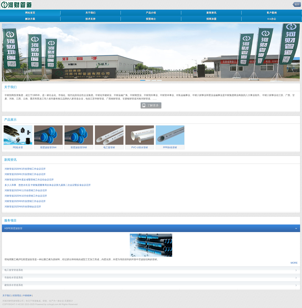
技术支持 (91, 19)
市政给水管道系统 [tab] (151, 277)
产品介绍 (151, 12)
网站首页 (30, 12)
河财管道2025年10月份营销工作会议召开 (26, 195)
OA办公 (271, 19)
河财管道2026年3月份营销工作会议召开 (25, 168)
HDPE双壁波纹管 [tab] (151, 228)
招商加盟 (211, 19)
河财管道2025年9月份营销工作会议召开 (25, 201)
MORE (294, 263)
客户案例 (272, 12)
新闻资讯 (211, 12)
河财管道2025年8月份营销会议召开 (23, 206)
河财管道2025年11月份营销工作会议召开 (26, 190)
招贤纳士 (151, 19)
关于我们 (91, 12)
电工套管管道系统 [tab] (151, 270)
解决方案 (30, 19)
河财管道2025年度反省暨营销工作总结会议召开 (29, 179)
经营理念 (17, 295)
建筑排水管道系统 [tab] (151, 285)
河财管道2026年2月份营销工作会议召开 (25, 174)
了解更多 (150, 105)
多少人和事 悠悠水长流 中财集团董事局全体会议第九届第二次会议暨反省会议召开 (48, 185)
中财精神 (27, 295)
